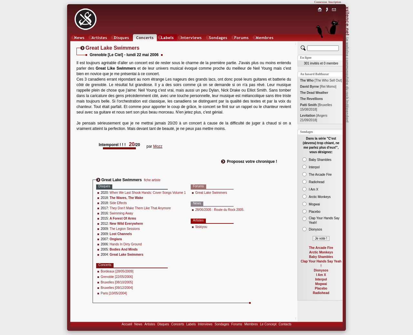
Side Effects (118, 203)
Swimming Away (121, 213)
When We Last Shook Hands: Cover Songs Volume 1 (148, 192)
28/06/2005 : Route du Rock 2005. (219, 210)
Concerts (177, 324)
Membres (251, 324)
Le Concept (268, 324)
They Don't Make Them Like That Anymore (140, 208)
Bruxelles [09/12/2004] (117, 288)
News (138, 324)
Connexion (320, 2)
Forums (236, 324)
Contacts (284, 324)
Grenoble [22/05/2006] (117, 277)
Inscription (334, 2)
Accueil (127, 324)
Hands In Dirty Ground (126, 244)
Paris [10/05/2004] (114, 293)
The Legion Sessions (125, 229)
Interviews (205, 324)
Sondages (222, 324)
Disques (163, 324)
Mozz (158, 146)
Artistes (150, 324)
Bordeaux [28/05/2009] (117, 271)
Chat (334, 44)
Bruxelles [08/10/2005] (117, 282)
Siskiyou (201, 227)
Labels (191, 324)
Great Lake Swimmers (211, 192)
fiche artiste (152, 180)
